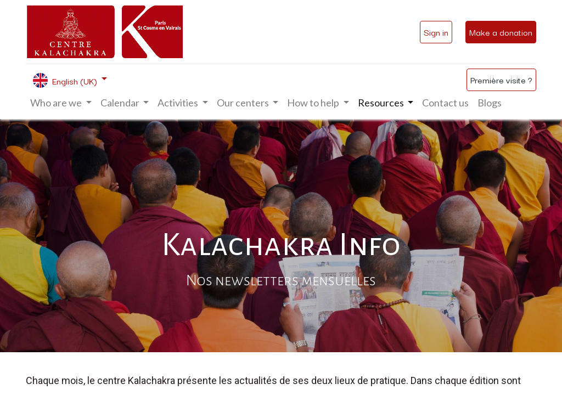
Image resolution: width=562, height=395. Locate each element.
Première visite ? (501, 79)
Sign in (436, 31)
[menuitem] (445, 103)
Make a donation (500, 31)
